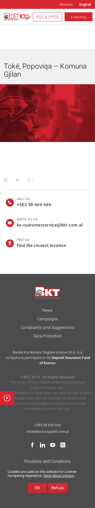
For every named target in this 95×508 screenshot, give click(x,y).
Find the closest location (41, 245)
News (47, 310)
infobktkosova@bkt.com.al (48, 432)
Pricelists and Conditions (47, 461)
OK (37, 488)
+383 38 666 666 (47, 425)
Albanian (66, 5)
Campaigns (47, 319)
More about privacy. (59, 476)
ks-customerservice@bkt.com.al (50, 225)
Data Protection (47, 336)
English (85, 5)
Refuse (57, 488)
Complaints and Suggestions (47, 327)
